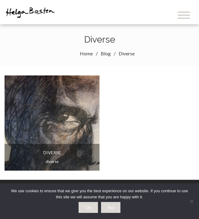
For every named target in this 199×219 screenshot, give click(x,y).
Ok (88, 207)
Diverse (52, 152)
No (110, 207)
